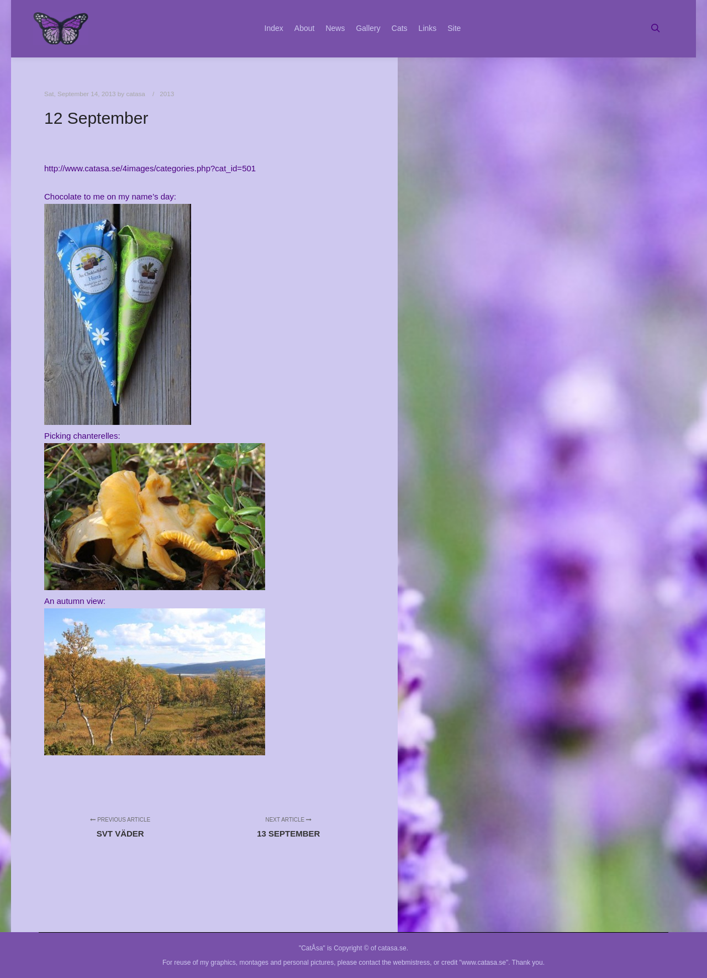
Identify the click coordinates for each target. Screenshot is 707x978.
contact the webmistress (394, 962)
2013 (167, 93)
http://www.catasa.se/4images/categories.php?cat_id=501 (150, 168)
